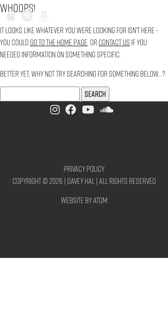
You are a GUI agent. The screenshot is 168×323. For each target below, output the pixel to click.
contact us (114, 42)
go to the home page (58, 42)
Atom (100, 200)
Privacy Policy (84, 168)
